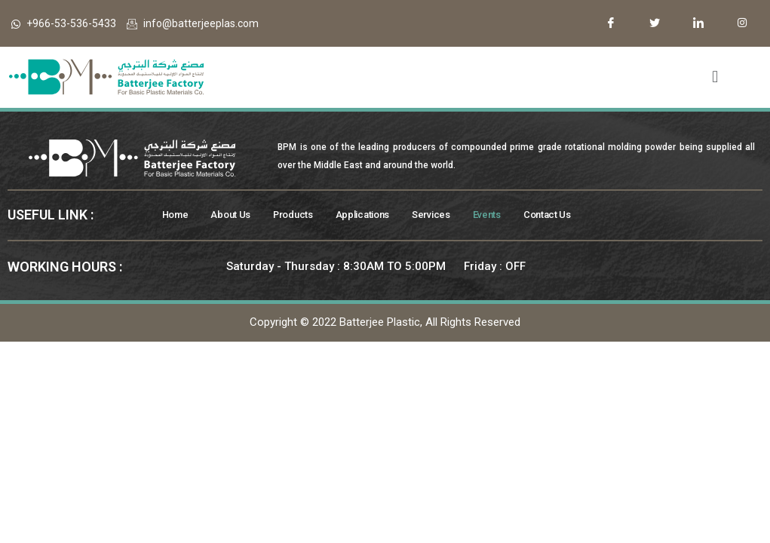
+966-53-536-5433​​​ (63, 23)
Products (300, 216)
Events (507, 216)
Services (448, 216)
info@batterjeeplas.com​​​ (193, 23)
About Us (234, 216)
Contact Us (570, 216)
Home (177, 216)
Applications (374, 216)
